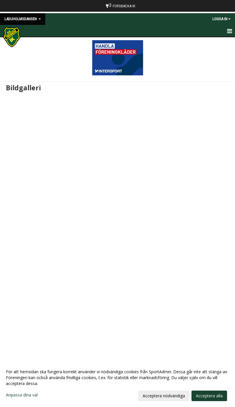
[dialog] (117, 383)
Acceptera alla (209, 395)
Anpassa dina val (22, 395)
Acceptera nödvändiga (164, 395)
